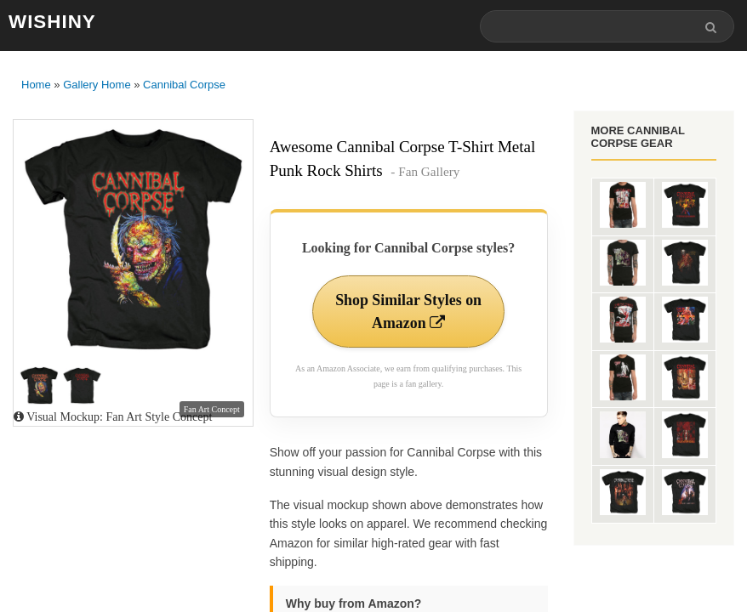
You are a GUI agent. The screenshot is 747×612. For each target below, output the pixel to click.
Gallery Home (96, 85)
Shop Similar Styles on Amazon (408, 312)
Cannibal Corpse (184, 85)
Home (36, 85)
